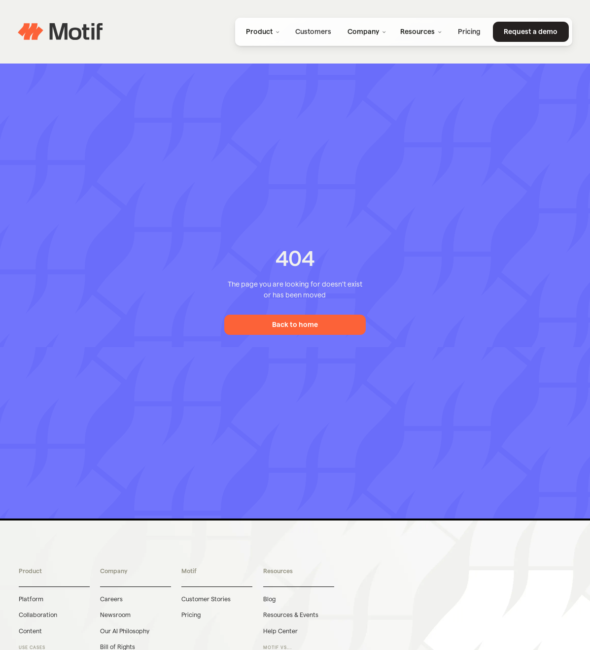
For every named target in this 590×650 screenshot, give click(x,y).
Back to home (295, 324)
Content (30, 631)
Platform (31, 599)
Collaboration (38, 615)
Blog (269, 599)
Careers (111, 599)
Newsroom (115, 615)
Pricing (191, 615)
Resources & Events (290, 615)
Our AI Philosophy (124, 631)
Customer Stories (206, 599)
